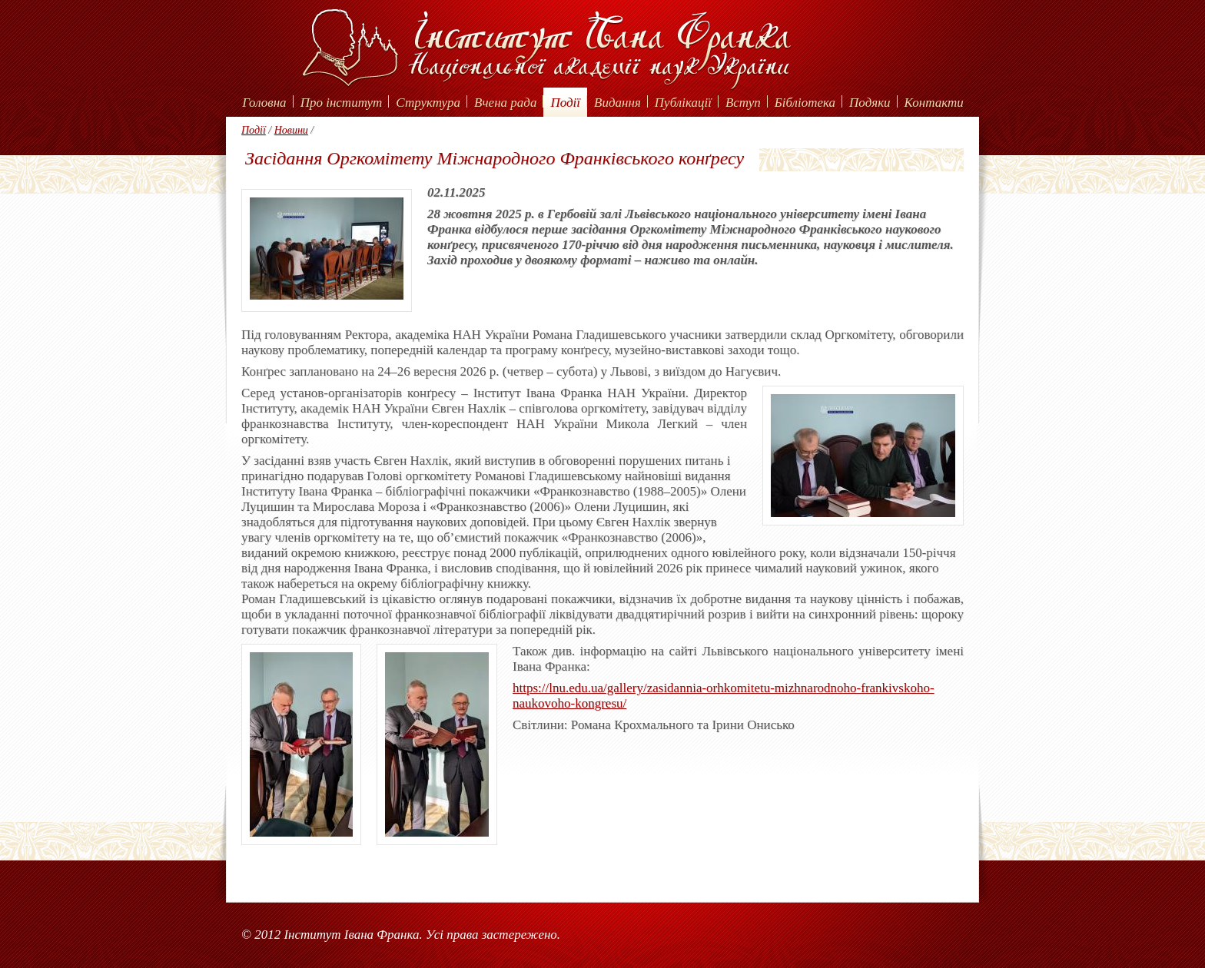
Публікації (683, 102)
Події (565, 102)
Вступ (743, 102)
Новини (291, 130)
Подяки (870, 102)
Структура (428, 102)
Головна (264, 102)
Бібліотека (805, 102)
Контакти (934, 102)
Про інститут (341, 102)
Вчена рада (505, 102)
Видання (617, 102)
